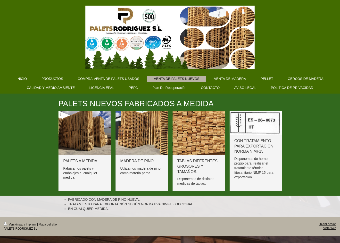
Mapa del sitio (48, 224)
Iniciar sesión (327, 224)
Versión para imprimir (20, 224)
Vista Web (329, 228)
